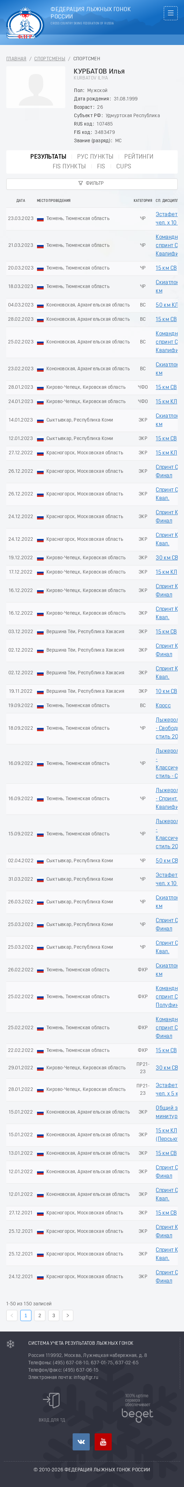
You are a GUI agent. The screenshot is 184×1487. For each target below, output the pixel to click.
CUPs (124, 167)
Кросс (163, 706)
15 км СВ (166, 268)
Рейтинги (138, 157)
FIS (101, 167)
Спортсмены (49, 59)
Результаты (48, 157)
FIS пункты (69, 167)
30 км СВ (167, 558)
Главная (16, 59)
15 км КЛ (166, 402)
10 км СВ (166, 692)
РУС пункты (95, 157)
